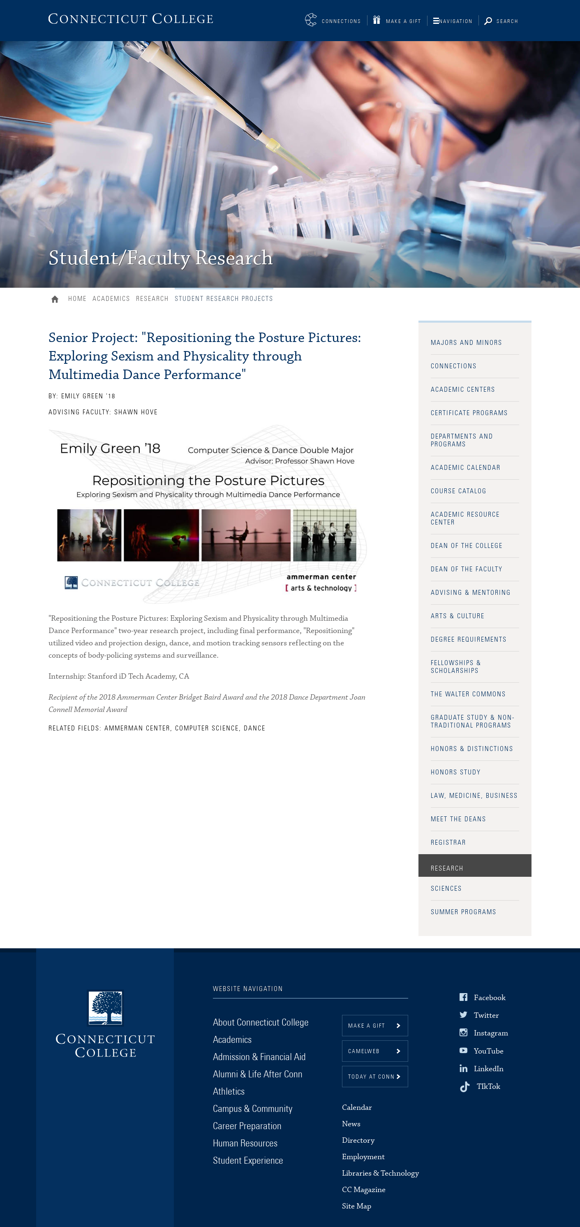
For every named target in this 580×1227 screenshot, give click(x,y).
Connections (341, 21)
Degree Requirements (469, 639)
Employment (363, 1157)
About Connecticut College (261, 1023)
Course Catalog (459, 491)
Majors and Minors (466, 343)
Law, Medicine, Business (474, 796)
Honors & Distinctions (472, 749)
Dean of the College (467, 546)
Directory (358, 1140)
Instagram (491, 1033)
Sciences (446, 888)
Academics (111, 299)
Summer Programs (464, 912)
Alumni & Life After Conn (258, 1074)
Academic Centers (463, 389)
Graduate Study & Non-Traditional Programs (473, 721)
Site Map (356, 1206)
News (351, 1124)
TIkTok (488, 1086)
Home (57, 300)
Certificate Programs (469, 413)
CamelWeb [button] (364, 1051)
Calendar (357, 1107)
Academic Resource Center (465, 518)
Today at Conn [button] (371, 1077)
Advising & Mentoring (471, 592)
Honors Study (456, 772)
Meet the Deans (458, 819)
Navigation (456, 21)
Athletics (229, 1092)
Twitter (486, 1015)
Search (507, 21)
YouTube (489, 1051)
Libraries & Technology (380, 1173)
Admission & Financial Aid (259, 1057)
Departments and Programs (462, 440)
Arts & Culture (458, 616)
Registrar (448, 842)
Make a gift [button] (366, 1026)
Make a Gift (403, 21)
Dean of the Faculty (467, 569)
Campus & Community (252, 1109)
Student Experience (248, 1161)
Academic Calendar (466, 467)
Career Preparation (247, 1126)
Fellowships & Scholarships (456, 667)
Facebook (490, 998)
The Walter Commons (468, 694)
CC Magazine (364, 1190)
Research (152, 299)
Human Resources (245, 1143)
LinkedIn (489, 1069)
